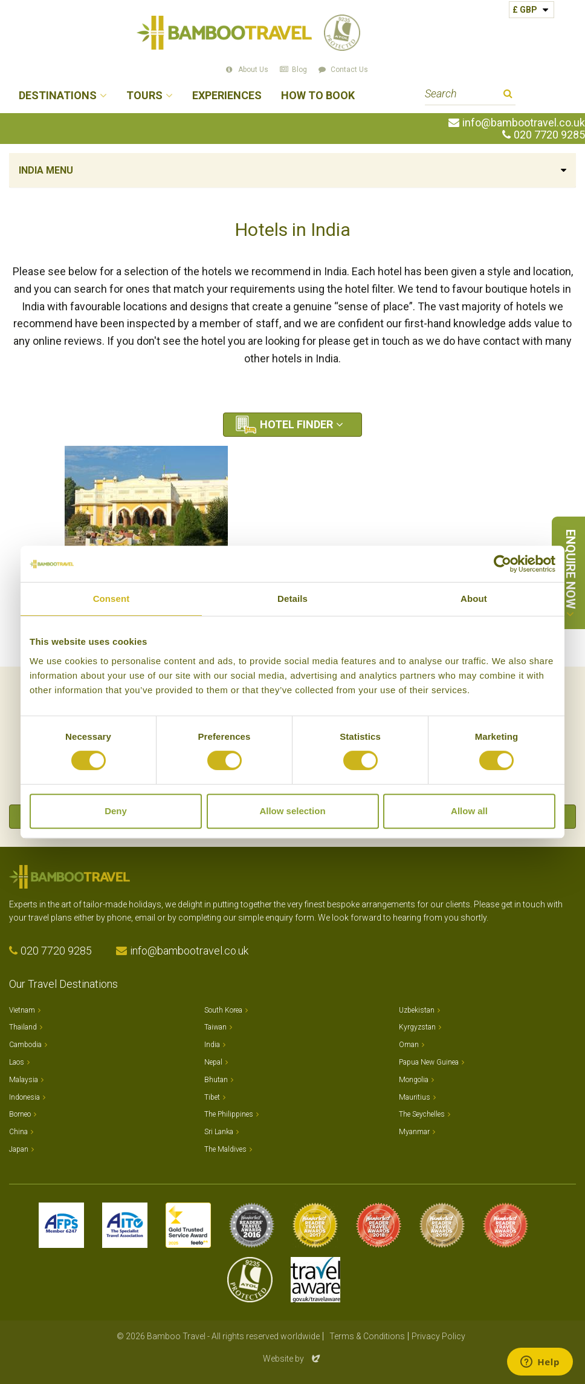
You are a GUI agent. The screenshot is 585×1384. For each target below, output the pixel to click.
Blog (299, 69)
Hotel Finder (296, 424)
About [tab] (474, 598)
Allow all (469, 811)
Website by (292, 1358)
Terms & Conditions (367, 1336)
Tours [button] (144, 96)
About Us (253, 69)
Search (508, 95)
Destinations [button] (58, 96)
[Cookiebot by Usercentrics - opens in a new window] (502, 564)
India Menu (46, 170)
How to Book (318, 96)
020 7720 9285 (549, 134)
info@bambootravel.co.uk (523, 122)
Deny (116, 811)
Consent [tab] (111, 598)
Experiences (227, 96)
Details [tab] (292, 598)
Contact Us (349, 69)
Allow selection (292, 811)
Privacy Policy (438, 1336)
